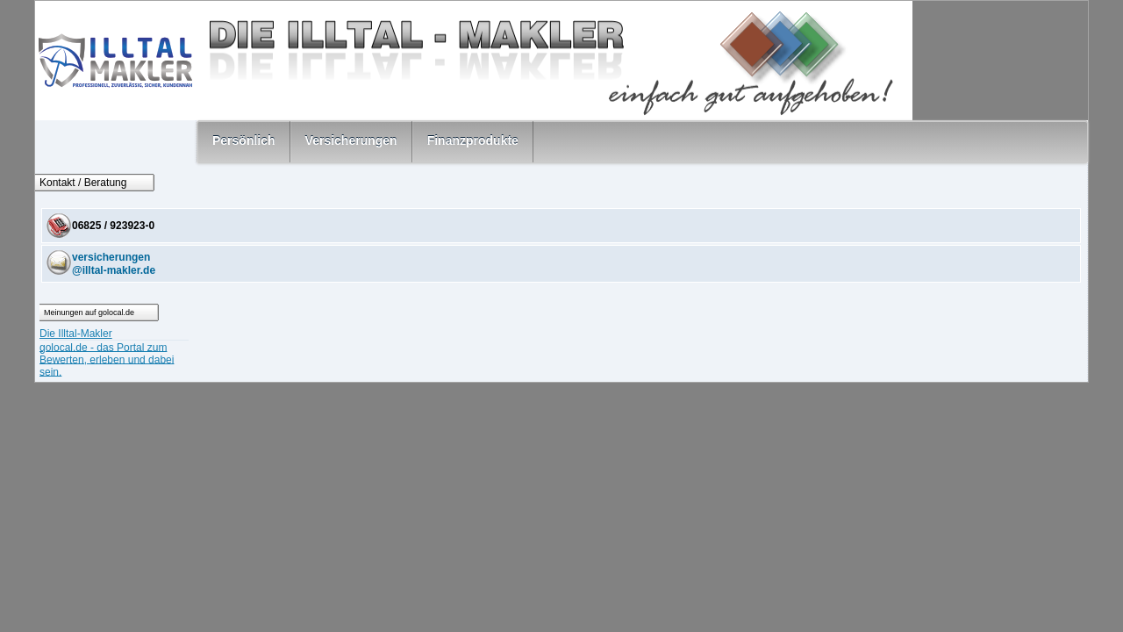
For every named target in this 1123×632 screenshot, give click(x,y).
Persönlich (243, 140)
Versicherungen (351, 140)
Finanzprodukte (473, 140)
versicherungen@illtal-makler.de (113, 263)
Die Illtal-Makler (75, 333)
